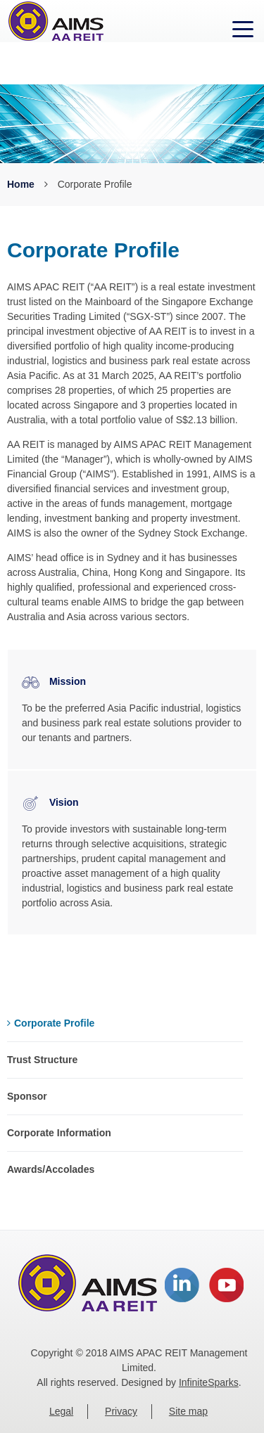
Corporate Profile (50, 1023)
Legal (61, 1411)
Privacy (121, 1411)
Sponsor (27, 1096)
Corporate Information (59, 1132)
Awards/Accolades (50, 1169)
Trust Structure (42, 1059)
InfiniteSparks (209, 1382)
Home (20, 184)
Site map (188, 1411)
